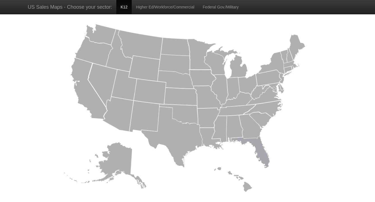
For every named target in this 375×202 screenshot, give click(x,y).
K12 (124, 7)
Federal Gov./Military (221, 7)
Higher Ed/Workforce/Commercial (165, 7)
